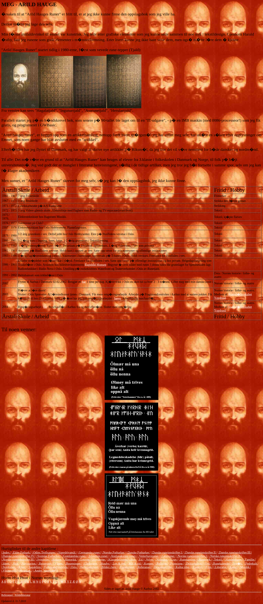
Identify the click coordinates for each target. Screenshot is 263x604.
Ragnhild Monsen (95, 264)
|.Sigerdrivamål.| (67, 552)
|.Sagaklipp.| (34, 567)
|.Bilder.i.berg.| (109, 567)
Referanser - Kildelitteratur (15, 595)
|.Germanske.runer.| (89, 552)
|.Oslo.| (74, 567)
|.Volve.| (149, 559)
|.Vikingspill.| (9, 570)
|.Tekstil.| (218, 559)
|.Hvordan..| (25, 570)
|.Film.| (208, 567)
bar (84, 281)
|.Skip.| (15, 563)
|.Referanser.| (144, 567)
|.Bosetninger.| (73, 563)
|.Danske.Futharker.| (138, 552)
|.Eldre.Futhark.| (21, 552)
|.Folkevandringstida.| (56, 567)
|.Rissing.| (57, 559)
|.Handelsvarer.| (233, 559)
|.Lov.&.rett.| (119, 563)
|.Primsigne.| (176, 563)
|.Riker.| (22, 567)
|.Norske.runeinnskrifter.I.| (192, 556)
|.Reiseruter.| (45, 563)
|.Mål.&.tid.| (134, 563)
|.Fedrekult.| (251, 563)
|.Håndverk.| (204, 559)
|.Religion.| (161, 563)
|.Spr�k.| (237, 563)
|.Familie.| (249, 559)
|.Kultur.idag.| (182, 567)
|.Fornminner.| (127, 567)
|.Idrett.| (6, 563)
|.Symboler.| (43, 559)
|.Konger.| (148, 563)
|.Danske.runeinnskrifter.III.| (235, 552)
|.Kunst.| (233, 567)
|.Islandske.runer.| (98, 556)
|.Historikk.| (70, 559)
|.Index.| (6, 552)
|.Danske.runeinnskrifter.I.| (167, 552)
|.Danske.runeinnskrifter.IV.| (18, 556)
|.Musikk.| (245, 567)
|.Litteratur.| (220, 567)
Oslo (21, 285)
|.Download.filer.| (163, 567)
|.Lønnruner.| (168, 556)
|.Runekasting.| (187, 559)
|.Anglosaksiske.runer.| (123, 556)
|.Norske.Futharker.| (113, 552)
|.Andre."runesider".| (45, 570)
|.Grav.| (173, 559)
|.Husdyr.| (105, 563)
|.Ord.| (207, 563)
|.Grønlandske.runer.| (74, 556)
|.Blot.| (133, 559)
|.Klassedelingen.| (117, 559)
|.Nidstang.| (162, 559)
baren (117, 298)
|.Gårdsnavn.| (90, 563)
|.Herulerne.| (99, 559)
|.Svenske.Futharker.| (48, 556)
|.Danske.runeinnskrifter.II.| (200, 552)
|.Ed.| (141, 559)
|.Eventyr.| (197, 567)
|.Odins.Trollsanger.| (44, 552)
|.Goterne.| (84, 559)
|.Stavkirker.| (8, 567)
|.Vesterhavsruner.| (149, 556)
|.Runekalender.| (221, 563)
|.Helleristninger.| (89, 567)
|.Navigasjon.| (28, 563)
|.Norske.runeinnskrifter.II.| (225, 556)
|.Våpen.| (58, 563)
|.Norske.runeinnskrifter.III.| (18, 559)
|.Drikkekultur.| (194, 563)
